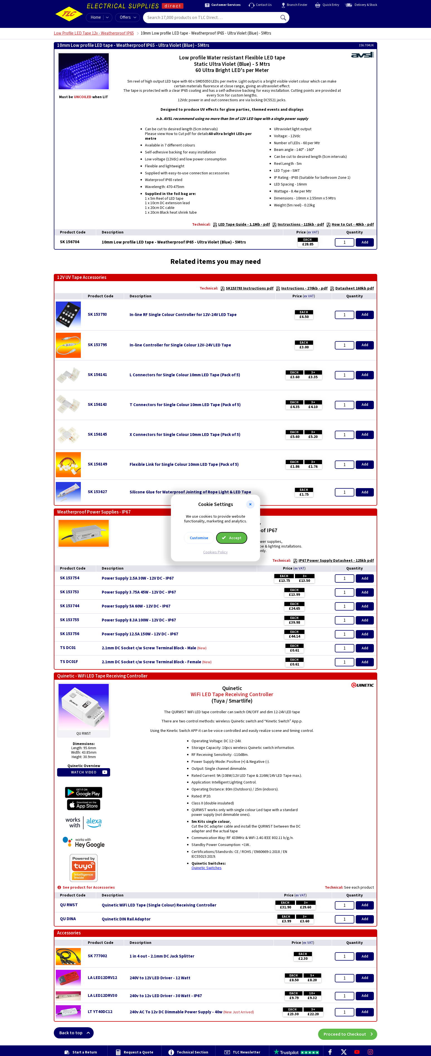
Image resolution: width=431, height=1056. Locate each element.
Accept (231, 538)
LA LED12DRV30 (102, 996)
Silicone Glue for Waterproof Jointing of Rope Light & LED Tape (190, 492)
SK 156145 (97, 434)
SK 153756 (69, 634)
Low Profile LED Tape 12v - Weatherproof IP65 (94, 33)
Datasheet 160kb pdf (352, 288)
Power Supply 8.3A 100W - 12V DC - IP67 (139, 620)
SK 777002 (97, 956)
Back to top (76, 1032)
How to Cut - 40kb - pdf (350, 224)
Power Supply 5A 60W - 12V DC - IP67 (136, 606)
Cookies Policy (215, 552)
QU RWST (69, 905)
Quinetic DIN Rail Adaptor (126, 919)
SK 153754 (69, 578)
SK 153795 (97, 345)
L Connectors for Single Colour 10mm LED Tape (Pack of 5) (185, 375)
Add (365, 242)
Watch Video (83, 772)
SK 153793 (97, 314)
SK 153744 (69, 606)
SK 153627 (97, 492)
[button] (250, 504)
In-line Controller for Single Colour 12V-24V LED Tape (180, 345)
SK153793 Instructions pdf (246, 288)
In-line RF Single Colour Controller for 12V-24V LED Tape (183, 314)
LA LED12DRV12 (102, 978)
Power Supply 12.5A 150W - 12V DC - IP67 (140, 634)
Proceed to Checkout (350, 1032)
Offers (128, 17)
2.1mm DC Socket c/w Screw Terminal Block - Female (151, 662)
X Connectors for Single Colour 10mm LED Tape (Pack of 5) (185, 434)
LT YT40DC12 (100, 1012)
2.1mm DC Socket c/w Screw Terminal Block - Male (149, 648)
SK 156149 (97, 464)
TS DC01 (68, 648)
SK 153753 (69, 592)
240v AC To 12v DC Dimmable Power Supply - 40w (176, 1012)
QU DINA (68, 919)
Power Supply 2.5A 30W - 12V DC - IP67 (138, 578)
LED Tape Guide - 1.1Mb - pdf (241, 224)
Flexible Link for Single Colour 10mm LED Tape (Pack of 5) (184, 464)
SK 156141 (97, 375)
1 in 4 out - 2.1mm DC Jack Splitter (162, 956)
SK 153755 (69, 620)
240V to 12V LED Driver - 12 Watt (160, 978)
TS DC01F (69, 662)
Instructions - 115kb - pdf (298, 224)
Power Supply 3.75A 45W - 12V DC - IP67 (139, 592)
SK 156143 (97, 405)
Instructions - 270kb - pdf (302, 288)
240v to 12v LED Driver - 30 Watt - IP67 (166, 996)
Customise (199, 538)
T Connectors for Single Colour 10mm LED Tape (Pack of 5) (185, 405)
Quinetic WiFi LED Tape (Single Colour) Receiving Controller (159, 905)
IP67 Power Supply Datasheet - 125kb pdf (333, 560)
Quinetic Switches (207, 868)
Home (96, 17)
